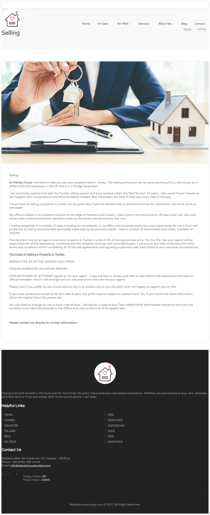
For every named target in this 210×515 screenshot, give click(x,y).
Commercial (116, 425)
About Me (165, 23)
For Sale (102, 23)
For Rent (123, 23)
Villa (111, 414)
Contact (200, 23)
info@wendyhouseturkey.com (46, 5)
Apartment (115, 420)
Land (111, 430)
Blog (184, 23)
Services (143, 23)
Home (86, 23)
